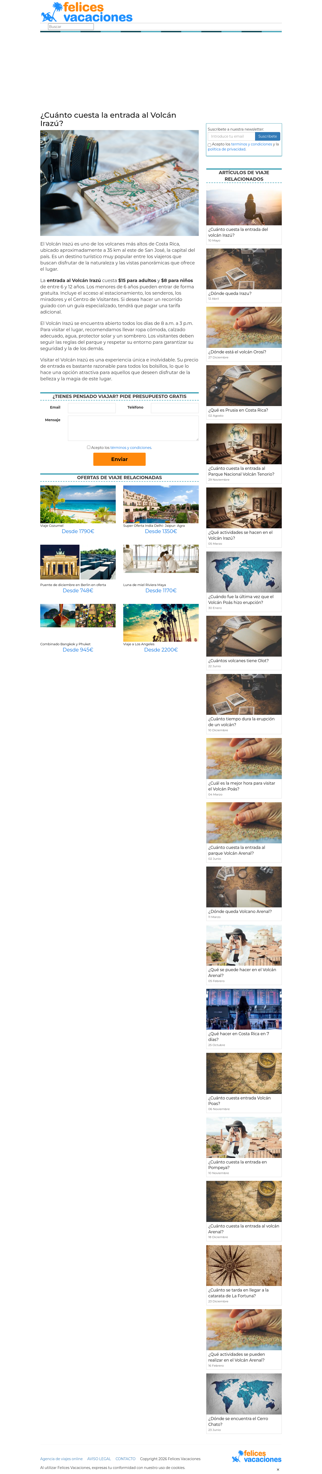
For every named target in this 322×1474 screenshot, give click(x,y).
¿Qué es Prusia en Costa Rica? (238, 410)
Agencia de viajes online (61, 1459)
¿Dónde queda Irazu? (230, 293)
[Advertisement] (161, 73)
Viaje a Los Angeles (138, 644)
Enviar (119, 459)
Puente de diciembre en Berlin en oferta (73, 585)
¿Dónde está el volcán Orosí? (237, 352)
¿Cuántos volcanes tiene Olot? (238, 660)
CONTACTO (125, 1459)
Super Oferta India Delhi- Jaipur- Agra (154, 526)
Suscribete (267, 136)
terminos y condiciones (251, 144)
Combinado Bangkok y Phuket (65, 644)
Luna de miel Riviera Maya (144, 585)
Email (55, 407)
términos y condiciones (130, 447)
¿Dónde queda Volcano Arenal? (240, 911)
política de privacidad (227, 149)
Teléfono (135, 407)
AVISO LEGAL (99, 1459)
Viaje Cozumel (51, 526)
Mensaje (52, 420)
